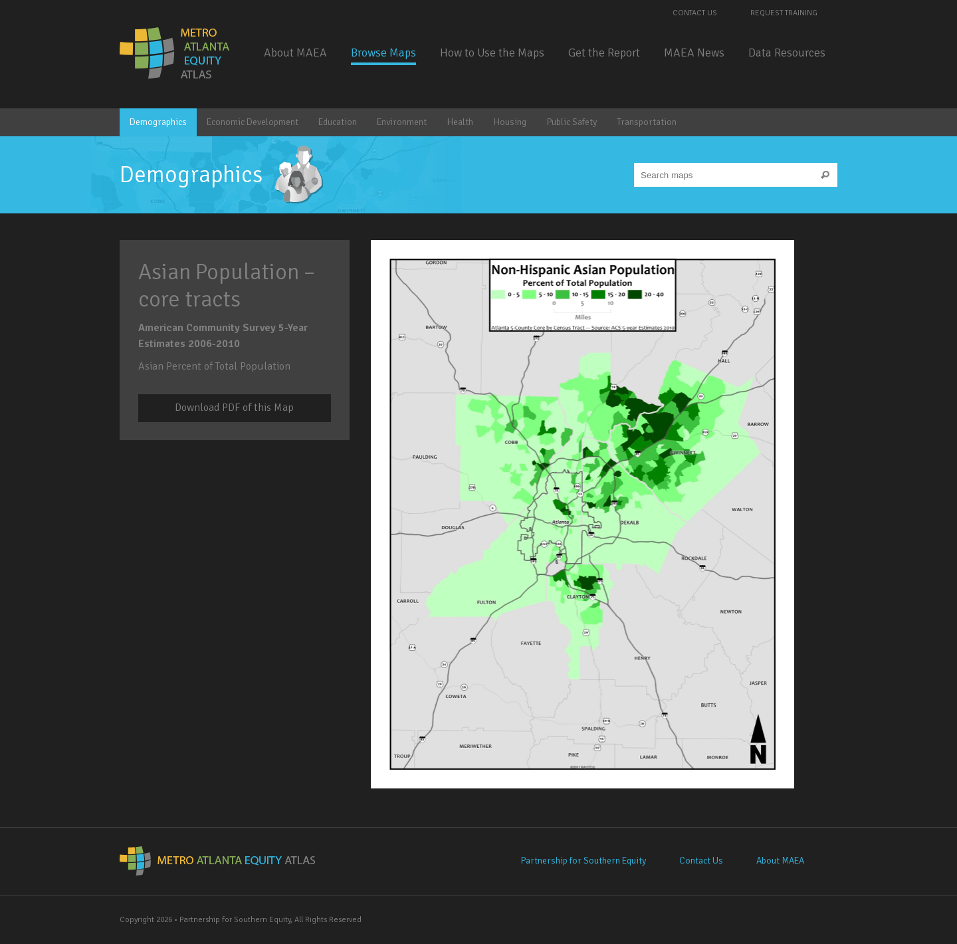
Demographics (158, 122)
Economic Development (252, 122)
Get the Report (604, 52)
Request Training (783, 13)
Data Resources (786, 52)
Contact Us (695, 13)
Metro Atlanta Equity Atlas (176, 53)
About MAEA (295, 52)
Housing (509, 122)
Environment (402, 122)
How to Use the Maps (492, 52)
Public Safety (571, 122)
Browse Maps (383, 52)
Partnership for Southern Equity (583, 860)
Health (460, 122)
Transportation (647, 122)
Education (337, 122)
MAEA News (694, 52)
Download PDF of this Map (234, 407)
